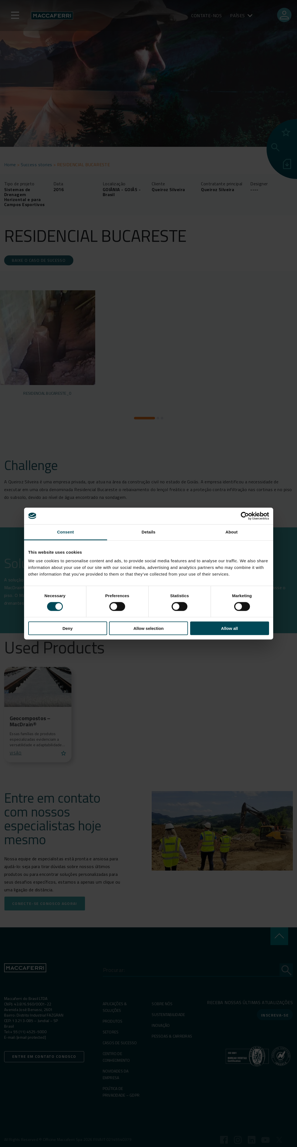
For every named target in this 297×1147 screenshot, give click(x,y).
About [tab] (232, 531)
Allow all (229, 628)
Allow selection (148, 628)
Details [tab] (149, 531)
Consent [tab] (65, 531)
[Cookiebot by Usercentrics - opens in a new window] (245, 516)
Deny (68, 628)
